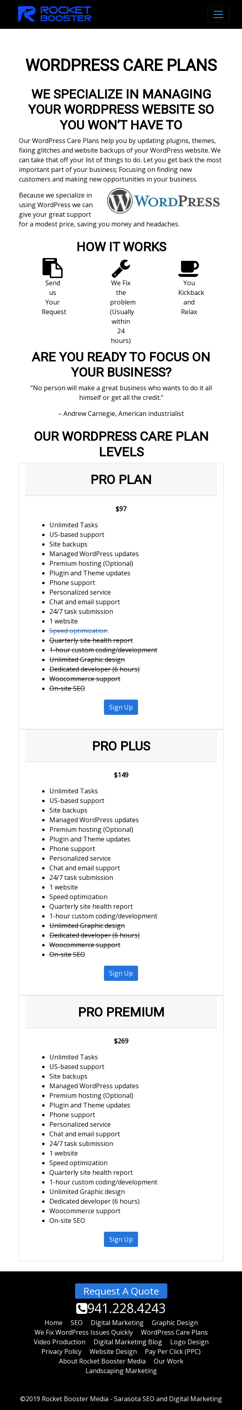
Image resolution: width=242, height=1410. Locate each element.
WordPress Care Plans (174, 1332)
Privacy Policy (61, 1351)
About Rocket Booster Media (102, 1361)
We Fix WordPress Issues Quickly (84, 1332)
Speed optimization (78, 630)
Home (54, 1322)
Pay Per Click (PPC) (173, 1351)
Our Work (168, 1361)
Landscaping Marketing (121, 1370)
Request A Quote (121, 1290)
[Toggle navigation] (218, 14)
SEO (77, 1322)
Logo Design (189, 1341)
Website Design (113, 1351)
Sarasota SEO (134, 1398)
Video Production (59, 1341)
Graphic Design (175, 1322)
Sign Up (121, 707)
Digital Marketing (117, 1322)
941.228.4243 (121, 1308)
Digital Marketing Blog (128, 1341)
